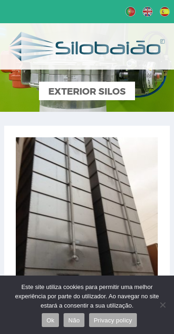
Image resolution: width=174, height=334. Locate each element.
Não (74, 320)
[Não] (162, 304)
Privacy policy (113, 320)
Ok (50, 320)
